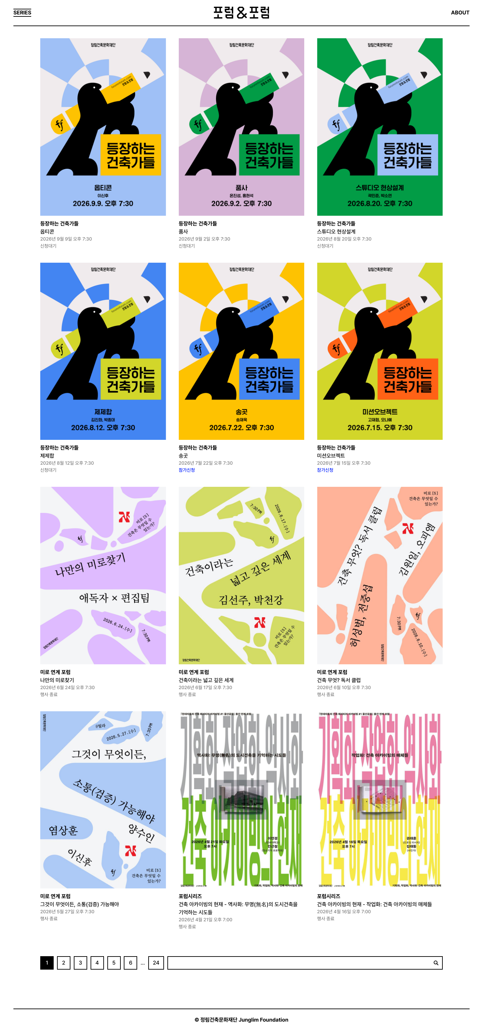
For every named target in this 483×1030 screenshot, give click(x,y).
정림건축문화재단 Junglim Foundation (244, 1020)
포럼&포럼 (241, 13)
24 (156, 963)
